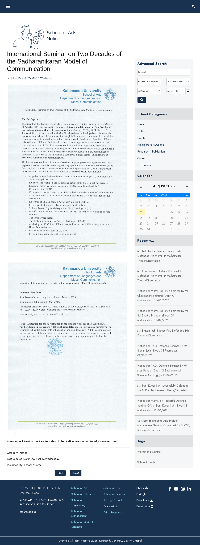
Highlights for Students (150, 145)
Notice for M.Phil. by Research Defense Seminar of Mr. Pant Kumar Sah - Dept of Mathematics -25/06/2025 (162, 405)
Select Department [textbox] (175, 81)
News (140, 124)
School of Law (111, 488)
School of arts (146, 462)
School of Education (83, 494)
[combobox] (149, 81)
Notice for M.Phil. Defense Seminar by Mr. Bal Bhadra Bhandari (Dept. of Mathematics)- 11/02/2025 (163, 315)
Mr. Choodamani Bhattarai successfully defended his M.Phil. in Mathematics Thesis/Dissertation (160, 275)
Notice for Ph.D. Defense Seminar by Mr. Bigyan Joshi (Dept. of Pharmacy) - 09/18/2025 (162, 350)
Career (141, 158)
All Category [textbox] (143, 90)
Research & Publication (151, 152)
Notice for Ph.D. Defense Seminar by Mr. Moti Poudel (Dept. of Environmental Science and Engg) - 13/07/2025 (162, 370)
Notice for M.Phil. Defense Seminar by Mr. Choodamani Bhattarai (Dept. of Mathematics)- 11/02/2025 (163, 295)
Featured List (111, 506)
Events (141, 138)
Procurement (144, 165)
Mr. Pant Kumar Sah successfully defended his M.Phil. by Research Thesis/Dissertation (163, 388)
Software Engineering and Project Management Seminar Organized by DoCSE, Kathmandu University (163, 425)
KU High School (112, 500)
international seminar (149, 452)
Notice (53, 38)
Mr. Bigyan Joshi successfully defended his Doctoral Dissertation (163, 333)
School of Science (114, 494)
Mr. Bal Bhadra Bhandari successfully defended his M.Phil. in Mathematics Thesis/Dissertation (159, 256)
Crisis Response (112, 512)
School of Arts (62, 32)
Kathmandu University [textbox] (148, 81)
